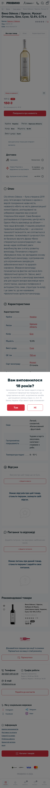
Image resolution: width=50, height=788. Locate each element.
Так (16, 407)
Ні (35, 407)
